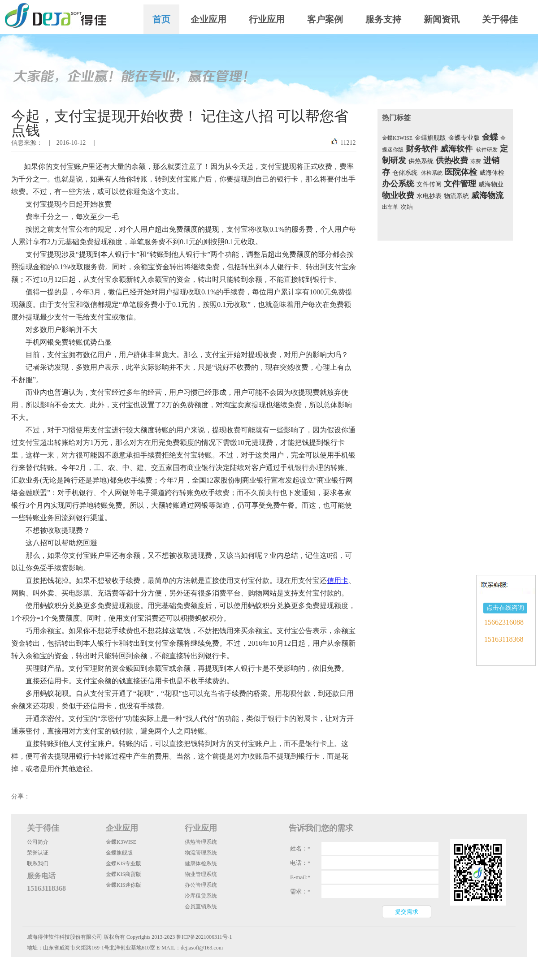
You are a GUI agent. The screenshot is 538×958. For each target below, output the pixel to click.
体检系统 (432, 173)
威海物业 (490, 184)
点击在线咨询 (505, 607)
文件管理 (460, 183)
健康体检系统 (201, 863)
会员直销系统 (201, 906)
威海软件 (456, 148)
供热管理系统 (201, 842)
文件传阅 (429, 184)
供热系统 (421, 161)
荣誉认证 (37, 853)
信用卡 (337, 580)
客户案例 (325, 19)
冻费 (475, 161)
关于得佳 (500, 19)
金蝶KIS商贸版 (123, 874)
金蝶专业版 (464, 137)
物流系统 (456, 196)
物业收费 (398, 195)
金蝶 (490, 137)
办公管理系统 (201, 885)
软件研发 (487, 150)
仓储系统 (404, 172)
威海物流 (487, 195)
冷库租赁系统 (201, 896)
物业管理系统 (201, 874)
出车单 (390, 207)
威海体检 (491, 172)
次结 (406, 206)
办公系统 (398, 183)
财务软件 (422, 148)
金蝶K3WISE (397, 138)
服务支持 (383, 19)
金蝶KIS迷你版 (123, 885)
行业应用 (267, 19)
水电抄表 (429, 196)
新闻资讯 (442, 19)
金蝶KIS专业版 (123, 863)
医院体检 (461, 172)
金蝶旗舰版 (430, 137)
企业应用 (208, 19)
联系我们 (37, 863)
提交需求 (406, 911)
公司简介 (37, 842)
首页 (161, 19)
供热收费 (452, 160)
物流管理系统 (201, 853)
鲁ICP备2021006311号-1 (204, 937)
